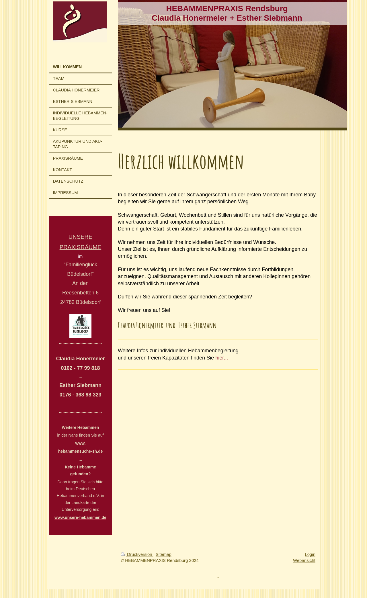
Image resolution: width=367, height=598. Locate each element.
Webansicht (304, 560)
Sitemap (163, 554)
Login (310, 554)
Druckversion (137, 554)
